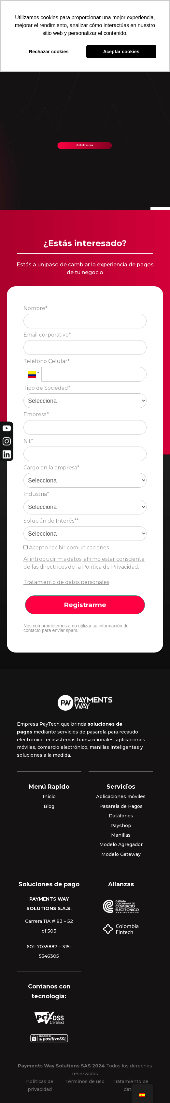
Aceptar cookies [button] (121, 51)
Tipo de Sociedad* (46, 388)
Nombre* (35, 308)
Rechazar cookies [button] (49, 51)
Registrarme (85, 605)
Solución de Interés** (51, 521)
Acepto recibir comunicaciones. (66, 547)
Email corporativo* (47, 335)
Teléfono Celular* (46, 361)
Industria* (36, 494)
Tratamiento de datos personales (66, 582)
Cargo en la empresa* (51, 468)
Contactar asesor (85, 145)
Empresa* (36, 414)
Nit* (28, 441)
